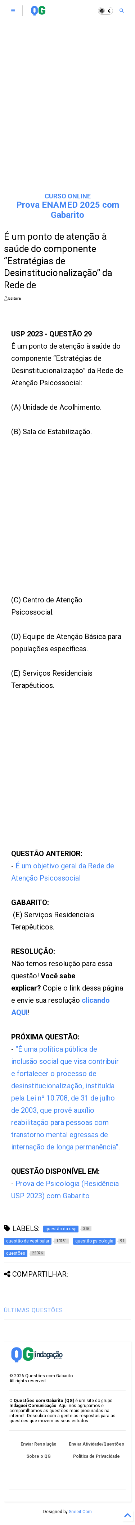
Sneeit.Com (80, 1511)
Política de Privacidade (96, 1456)
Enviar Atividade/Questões (96, 1444)
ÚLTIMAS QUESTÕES (33, 1310)
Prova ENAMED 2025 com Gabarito (67, 210)
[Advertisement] (67, 114)
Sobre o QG (38, 1456)
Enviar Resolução (39, 1444)
